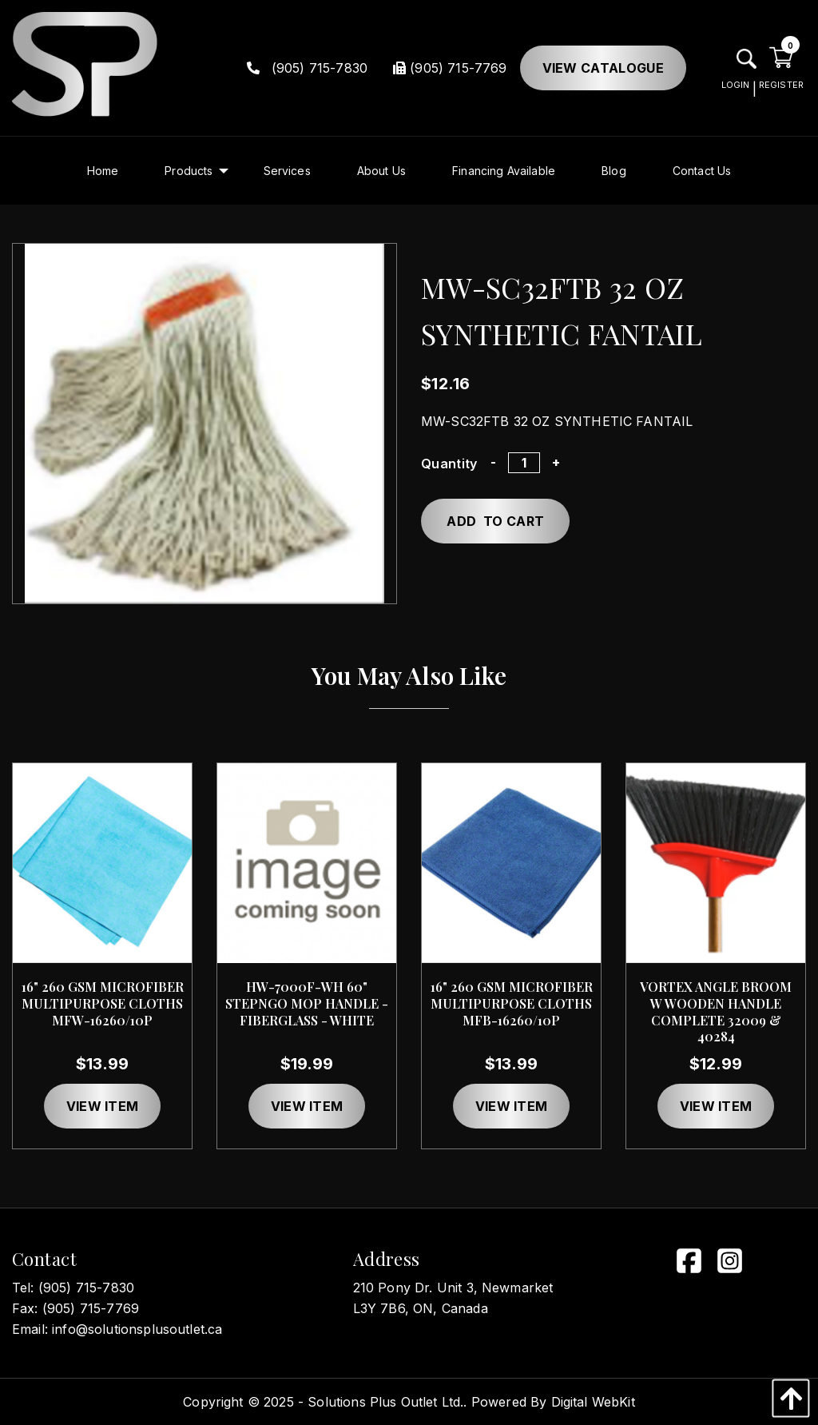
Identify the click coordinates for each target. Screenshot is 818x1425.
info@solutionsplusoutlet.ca (137, 1329)
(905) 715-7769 (449, 68)
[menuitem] (103, 171)
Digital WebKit (593, 1402)
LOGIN (735, 84)
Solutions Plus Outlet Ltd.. (387, 1402)
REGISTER (781, 84)
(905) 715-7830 (307, 68)
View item (102, 1106)
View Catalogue (603, 68)
